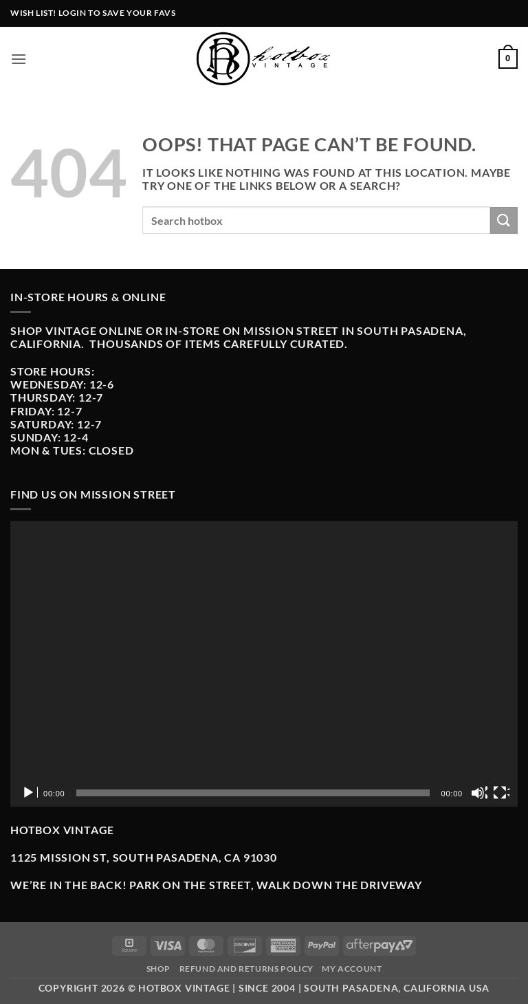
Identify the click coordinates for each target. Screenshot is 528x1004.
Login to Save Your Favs (117, 13)
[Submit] (504, 220)
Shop (158, 968)
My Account (352, 968)
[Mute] (479, 793)
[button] (19, 59)
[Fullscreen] (501, 793)
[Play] (29, 793)
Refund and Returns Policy (246, 968)
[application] (264, 664)
